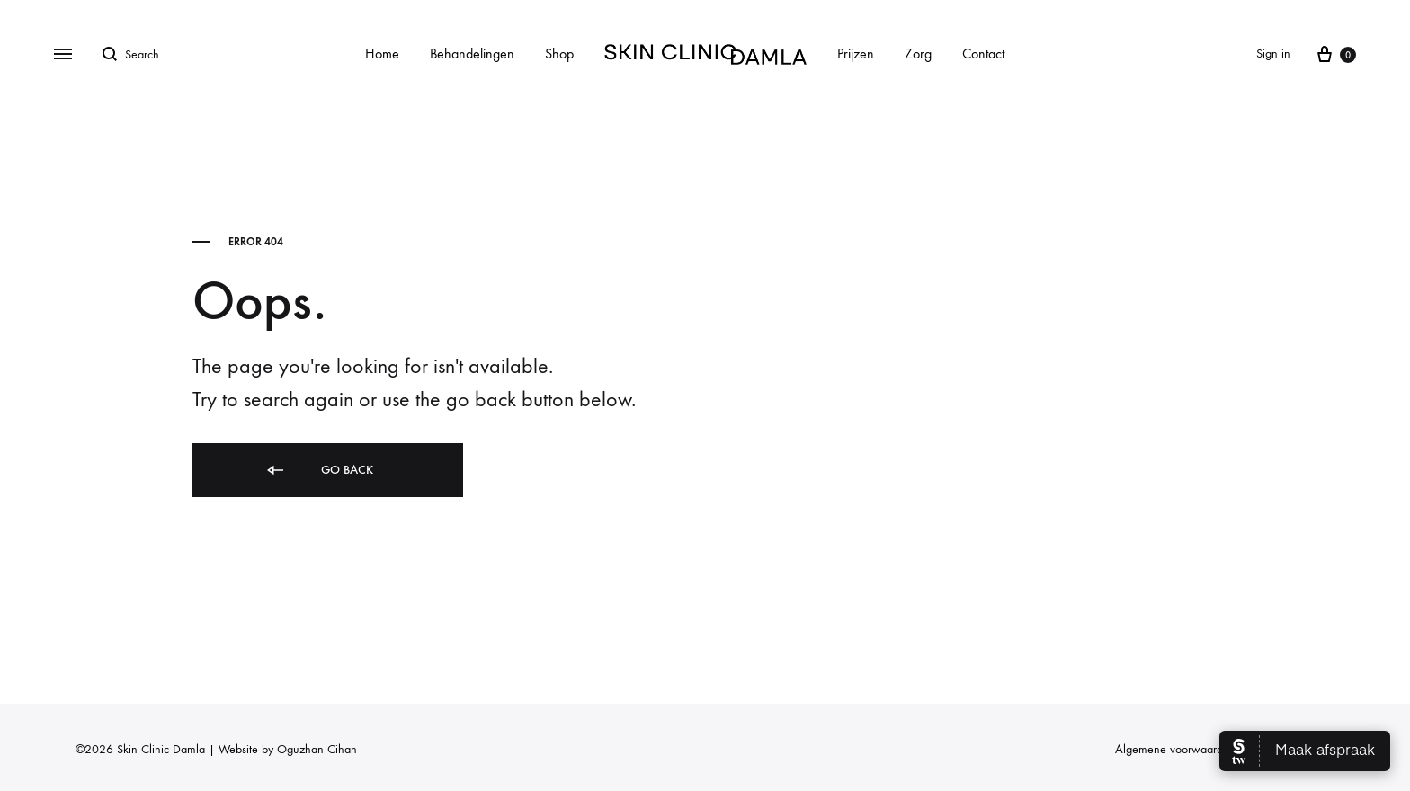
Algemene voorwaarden (1175, 749)
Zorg (918, 53)
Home (382, 53)
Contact (983, 53)
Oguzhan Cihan (317, 749)
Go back (318, 470)
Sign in (1273, 53)
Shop (559, 53)
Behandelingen (472, 53)
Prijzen (855, 53)
